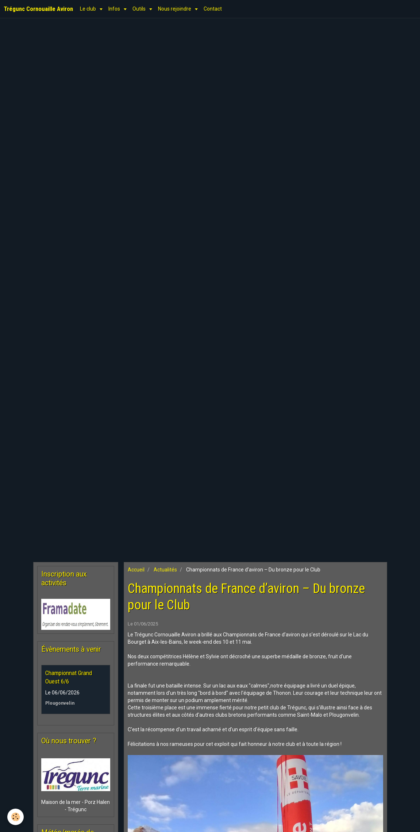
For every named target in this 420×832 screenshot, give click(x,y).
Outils (139, 9)
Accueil (136, 570)
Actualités (165, 570)
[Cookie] (15, 817)
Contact (213, 9)
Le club (88, 9)
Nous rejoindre (175, 9)
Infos (114, 9)
